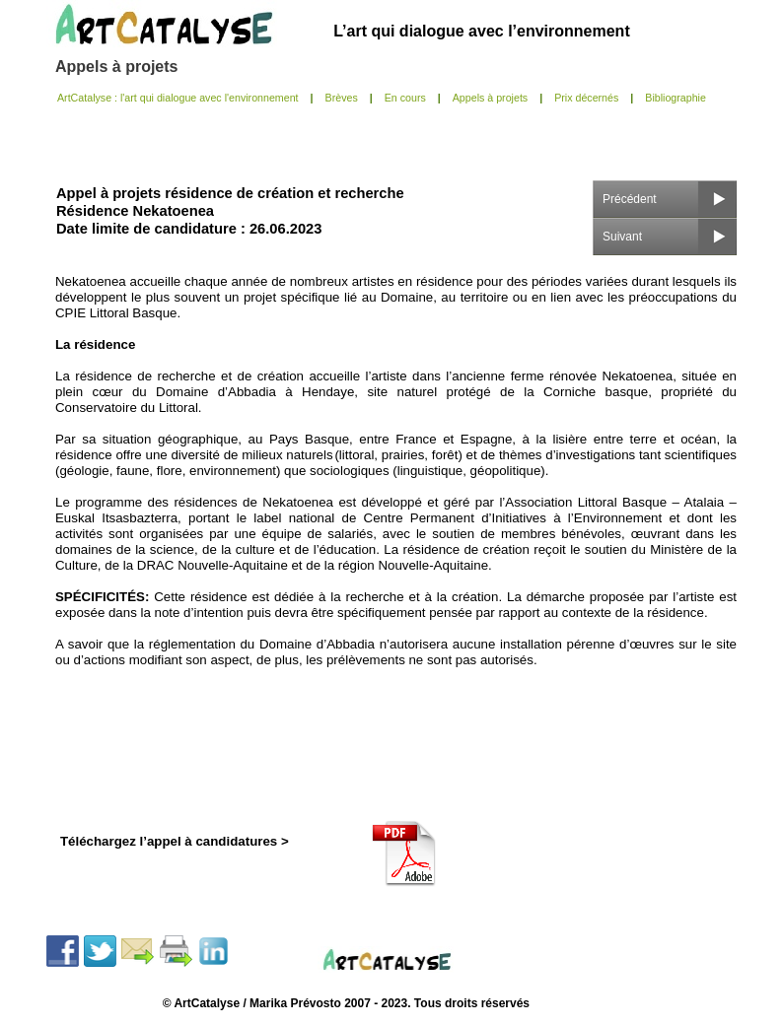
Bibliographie (675, 97)
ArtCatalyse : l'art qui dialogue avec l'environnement (178, 97)
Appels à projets (116, 66)
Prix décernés (586, 97)
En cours (405, 97)
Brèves (341, 97)
